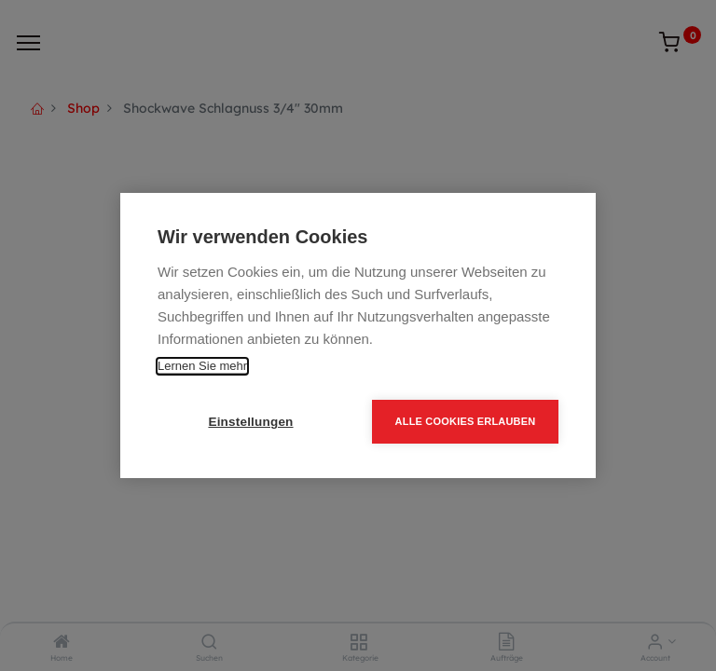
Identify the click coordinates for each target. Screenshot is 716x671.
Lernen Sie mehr (202, 366)
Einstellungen (250, 422)
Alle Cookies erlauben (465, 421)
